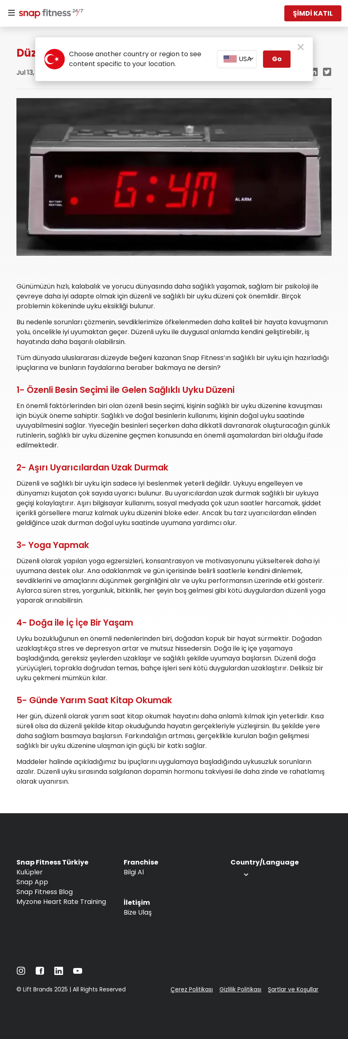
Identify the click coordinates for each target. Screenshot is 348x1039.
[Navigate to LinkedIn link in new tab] (313, 72)
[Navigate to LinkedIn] (58, 972)
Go (277, 59)
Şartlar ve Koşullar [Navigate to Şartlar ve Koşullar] (293, 989)
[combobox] (236, 59)
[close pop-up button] (300, 47)
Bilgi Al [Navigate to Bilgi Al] (134, 872)
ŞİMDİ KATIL (313, 13)
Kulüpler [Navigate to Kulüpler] (29, 872)
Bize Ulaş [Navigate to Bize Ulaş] (138, 912)
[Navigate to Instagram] (20, 972)
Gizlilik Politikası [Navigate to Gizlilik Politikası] (240, 989)
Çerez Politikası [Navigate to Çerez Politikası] (192, 989)
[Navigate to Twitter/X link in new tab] (327, 72)
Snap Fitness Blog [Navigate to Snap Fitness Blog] (44, 892)
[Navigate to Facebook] (39, 972)
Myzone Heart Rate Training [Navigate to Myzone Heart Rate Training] (61, 901)
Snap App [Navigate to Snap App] (32, 882)
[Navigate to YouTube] (77, 972)
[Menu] (11, 13)
